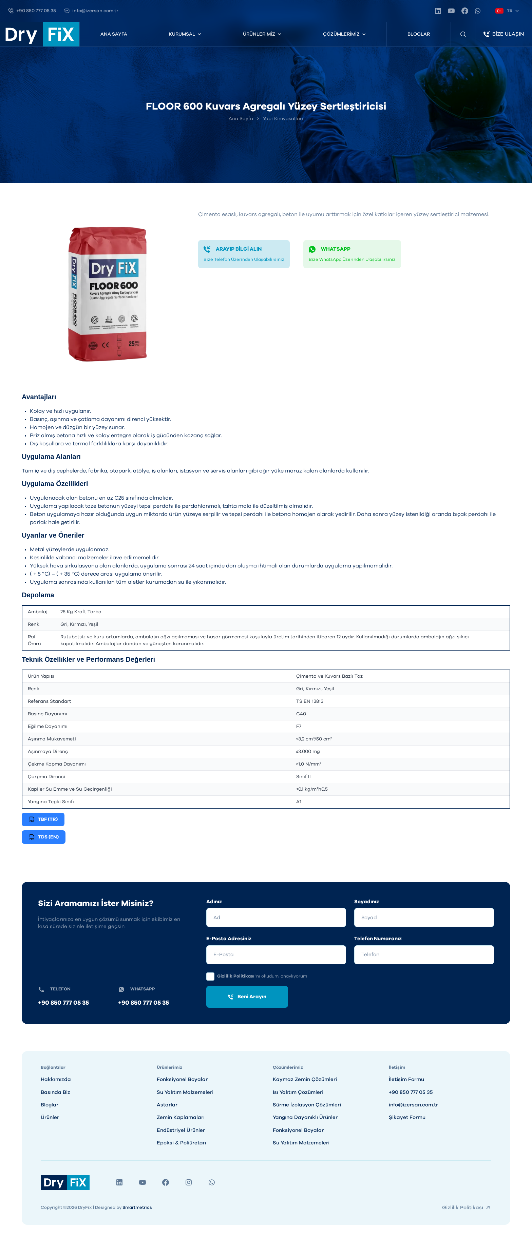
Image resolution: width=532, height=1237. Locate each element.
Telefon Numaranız (378, 938)
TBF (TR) (43, 819)
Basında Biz (55, 1092)
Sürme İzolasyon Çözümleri (307, 1104)
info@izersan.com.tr (413, 1104)
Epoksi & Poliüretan (181, 1142)
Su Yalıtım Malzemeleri (185, 1092)
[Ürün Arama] (463, 34)
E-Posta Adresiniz (228, 938)
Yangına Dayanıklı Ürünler (305, 1117)
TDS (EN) (43, 837)
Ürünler (50, 1117)
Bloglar (418, 34)
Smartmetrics (137, 1207)
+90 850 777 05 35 (63, 1003)
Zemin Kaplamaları (181, 1117)
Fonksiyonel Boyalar (182, 1079)
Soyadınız (366, 901)
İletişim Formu (406, 1079)
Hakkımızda (56, 1079)
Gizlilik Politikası (236, 976)
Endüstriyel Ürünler (181, 1130)
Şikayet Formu (407, 1117)
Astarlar (167, 1104)
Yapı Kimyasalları (283, 118)
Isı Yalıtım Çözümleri (298, 1092)
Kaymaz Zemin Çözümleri (305, 1079)
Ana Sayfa (113, 34)
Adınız (214, 901)
